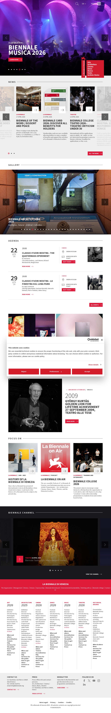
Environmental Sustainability (70, 588)
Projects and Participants (25, 624)
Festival (38, 610)
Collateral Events (26, 635)
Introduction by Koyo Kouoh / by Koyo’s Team (12, 621)
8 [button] (40, 229)
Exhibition (10, 610)
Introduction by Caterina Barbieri (69, 621)
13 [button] (54, 229)
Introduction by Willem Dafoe (83, 621)
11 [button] (48, 229)
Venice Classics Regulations (41, 617)
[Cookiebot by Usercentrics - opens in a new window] (89, 339)
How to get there (11, 650)
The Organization (6, 588)
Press (9, 655)
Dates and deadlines (39, 632)
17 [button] (65, 229)
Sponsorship (40, 588)
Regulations (39, 614)
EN (84, 4)
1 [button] (8, 69)
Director (9, 612)
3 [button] (14, 69)
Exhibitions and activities (98, 618)
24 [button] (84, 229)
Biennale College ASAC (98, 634)
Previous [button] (6, 37)
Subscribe (61, 688)
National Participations (25, 632)
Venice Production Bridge (39, 627)
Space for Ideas (26, 637)
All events (95, 305)
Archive (9, 631)
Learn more (14, 60)
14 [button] (57, 229)
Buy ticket (67, 262)
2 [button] (11, 69)
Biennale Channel (98, 637)
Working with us (86, 588)
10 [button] (46, 229)
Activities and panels (97, 624)
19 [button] (70, 229)
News (95, 646)
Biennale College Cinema (41, 636)
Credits (69, 702)
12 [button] (51, 229)
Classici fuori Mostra (40, 640)
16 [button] (62, 229)
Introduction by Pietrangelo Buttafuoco (12, 616)
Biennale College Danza (55, 626)
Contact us (11, 653)
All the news (94, 153)
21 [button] (76, 229)
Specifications (40, 622)
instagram (98, 682)
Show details (93, 365)
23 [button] (81, 229)
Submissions (11, 629)
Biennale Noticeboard (53, 588)
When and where (10, 636)
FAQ (8, 643)
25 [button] (86, 229)
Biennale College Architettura (26, 640)
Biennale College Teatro (84, 624)
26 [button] (89, 229)
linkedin (84, 685)
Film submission (41, 620)
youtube (94, 682)
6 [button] (22, 69)
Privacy (53, 702)
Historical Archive (96, 614)
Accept (87, 371)
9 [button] (43, 229)
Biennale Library (98, 611)
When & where (98, 645)
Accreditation (12, 639)
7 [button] (25, 69)
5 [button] (19, 69)
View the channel (92, 574)
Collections (96, 631)
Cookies (61, 702)
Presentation (97, 609)
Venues (32, 588)
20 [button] (73, 229)
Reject (23, 371)
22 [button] (78, 229)
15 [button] (59, 229)
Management (18, 588)
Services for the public (11, 646)
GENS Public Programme (25, 628)
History (26, 588)
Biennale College (98, 588)
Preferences (56, 371)
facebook (84, 682)
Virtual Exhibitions (96, 628)
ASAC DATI (96, 639)
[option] (55, 38)
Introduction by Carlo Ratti (26, 621)
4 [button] (17, 69)
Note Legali (44, 702)
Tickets (9, 641)
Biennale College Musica (69, 624)
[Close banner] (102, 340)
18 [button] (67, 229)
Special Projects (98, 621)
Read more (26, 266)
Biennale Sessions (10, 626)
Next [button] (105, 37)
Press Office (37, 694)
